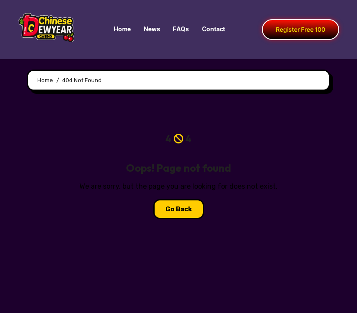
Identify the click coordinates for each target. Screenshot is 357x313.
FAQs (180, 29)
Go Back (178, 209)
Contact (213, 29)
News (152, 29)
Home (122, 29)
